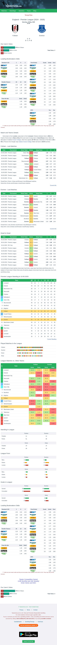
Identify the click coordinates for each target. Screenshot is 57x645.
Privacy (21, 609)
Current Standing (51, 339)
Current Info (53, 185)
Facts (29, 11)
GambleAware (18, 621)
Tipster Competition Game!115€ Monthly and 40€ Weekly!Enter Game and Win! (28, 581)
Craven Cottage (17, 139)
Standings (13, 11)
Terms (28, 609)
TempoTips (28, 15)
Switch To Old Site (28, 641)
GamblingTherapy (29, 621)
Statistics (21, 11)
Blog (34, 11)
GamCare (40, 621)
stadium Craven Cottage (25, 141)
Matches (4, 11)
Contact (35, 609)
